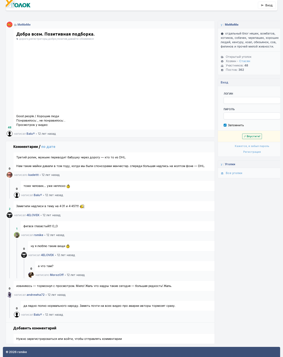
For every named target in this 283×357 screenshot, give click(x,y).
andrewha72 (36, 295)
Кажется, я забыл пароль (244, 146)
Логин (221, 93)
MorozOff (57, 275)
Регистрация (244, 151)
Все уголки (224, 173)
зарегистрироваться (42, 339)
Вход (267, 5)
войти (68, 339)
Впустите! (244, 136)
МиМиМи (24, 24)
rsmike (38, 235)
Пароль (222, 109)
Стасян (237, 61)
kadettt (33, 175)
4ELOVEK (33, 215)
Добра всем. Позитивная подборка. (55, 34)
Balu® (31, 133)
